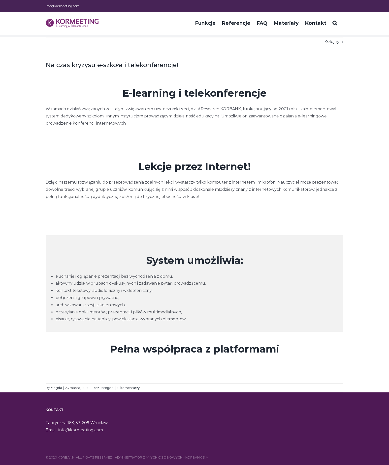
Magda (56, 388)
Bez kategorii (103, 388)
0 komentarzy (128, 388)
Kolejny (331, 41)
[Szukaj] (334, 22)
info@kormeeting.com (62, 6)
